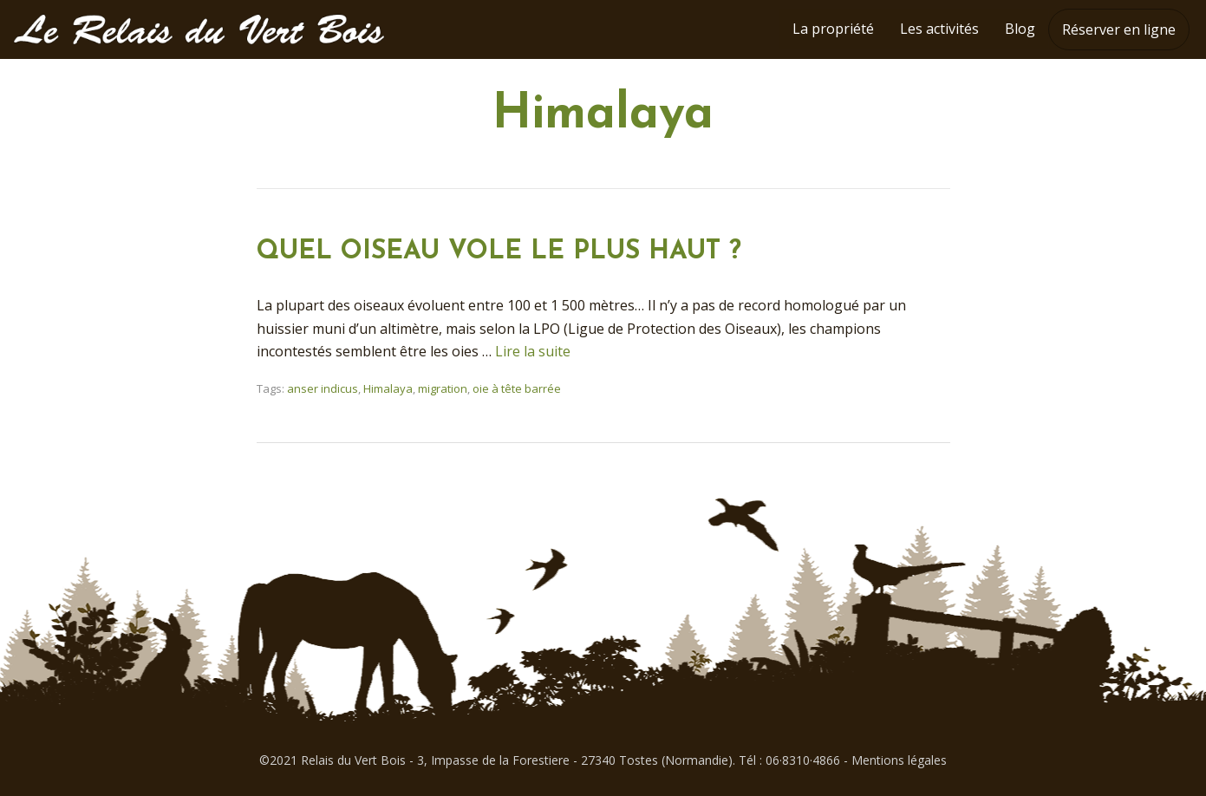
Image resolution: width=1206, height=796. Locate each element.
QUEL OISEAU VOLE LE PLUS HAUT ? (499, 251)
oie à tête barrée (517, 388)
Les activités (939, 28)
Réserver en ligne (1119, 29)
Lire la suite (532, 351)
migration (442, 388)
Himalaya (388, 388)
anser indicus (322, 388)
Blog (1020, 28)
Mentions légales (899, 760)
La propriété (833, 28)
